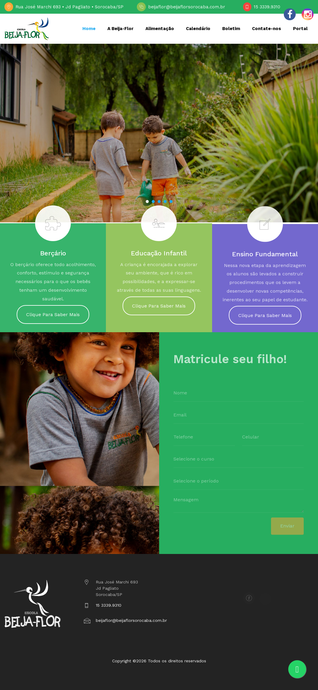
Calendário (198, 28)
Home (88, 28)
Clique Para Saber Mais (53, 318)
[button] (147, 201)
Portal (300, 28)
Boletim (231, 28)
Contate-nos (266, 28)
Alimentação (159, 28)
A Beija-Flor (120, 28)
